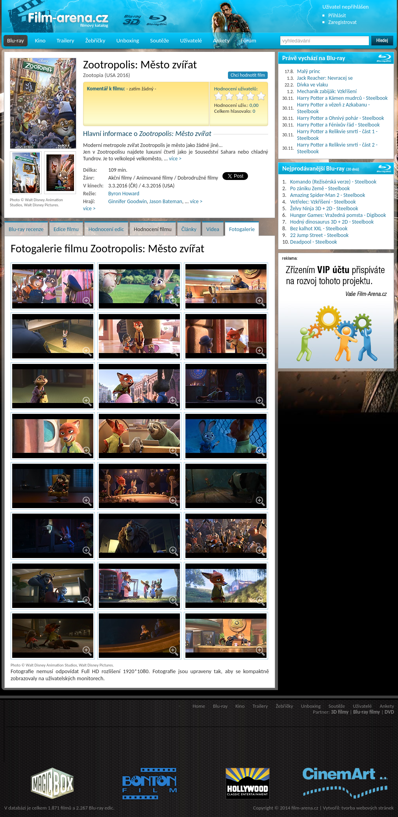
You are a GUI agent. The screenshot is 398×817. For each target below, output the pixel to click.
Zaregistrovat (342, 22)
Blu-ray (15, 40)
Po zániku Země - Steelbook (320, 188)
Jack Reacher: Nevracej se (325, 78)
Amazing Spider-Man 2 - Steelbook (327, 195)
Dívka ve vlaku (312, 84)
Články (188, 229)
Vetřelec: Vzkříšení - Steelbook (323, 201)
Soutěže (159, 40)
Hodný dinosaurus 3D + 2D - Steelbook (332, 221)
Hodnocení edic (106, 229)
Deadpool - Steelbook (313, 242)
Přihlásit (337, 15)
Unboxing (127, 40)
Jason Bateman (165, 201)
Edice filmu (66, 229)
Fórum (248, 40)
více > (175, 158)
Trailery (65, 40)
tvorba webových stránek (367, 808)
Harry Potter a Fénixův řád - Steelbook (338, 124)
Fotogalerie (242, 229)
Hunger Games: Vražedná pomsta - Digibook (338, 215)
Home (199, 706)
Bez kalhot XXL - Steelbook (319, 228)
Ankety (221, 40)
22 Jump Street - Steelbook (319, 235)
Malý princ (308, 71)
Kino (40, 40)
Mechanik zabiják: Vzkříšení (327, 91)
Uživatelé (191, 40)
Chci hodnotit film (248, 75)
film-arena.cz (304, 808)
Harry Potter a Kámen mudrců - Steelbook (342, 98)
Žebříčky (95, 40)
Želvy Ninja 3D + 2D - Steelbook (324, 208)
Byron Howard (123, 193)
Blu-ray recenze (26, 229)
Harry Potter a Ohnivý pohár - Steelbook (340, 118)
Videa (212, 229)
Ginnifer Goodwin (127, 201)
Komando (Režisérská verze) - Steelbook (333, 181)
